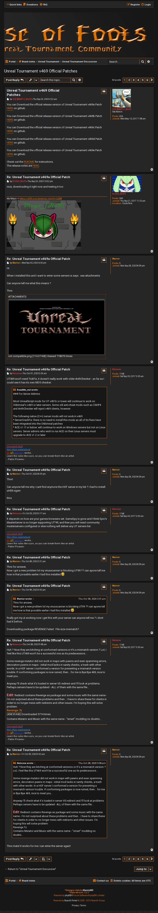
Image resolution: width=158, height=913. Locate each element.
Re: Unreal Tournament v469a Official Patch (38, 177)
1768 (121, 374)
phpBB (68, 895)
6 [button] (147, 80)
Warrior (116, 259)
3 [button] (133, 80)
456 (121, 116)
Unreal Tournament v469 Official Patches (40, 71)
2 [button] (129, 80)
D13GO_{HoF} (119, 194)
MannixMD (88, 890)
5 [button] (142, 80)
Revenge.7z (14, 710)
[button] (152, 80)
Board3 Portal (70, 900)
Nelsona (116, 369)
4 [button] (138, 80)
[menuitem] (30, 4)
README (29, 161)
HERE (10, 108)
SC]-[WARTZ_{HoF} (121, 109)
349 (121, 198)
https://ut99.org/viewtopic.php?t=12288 (41, 198)
